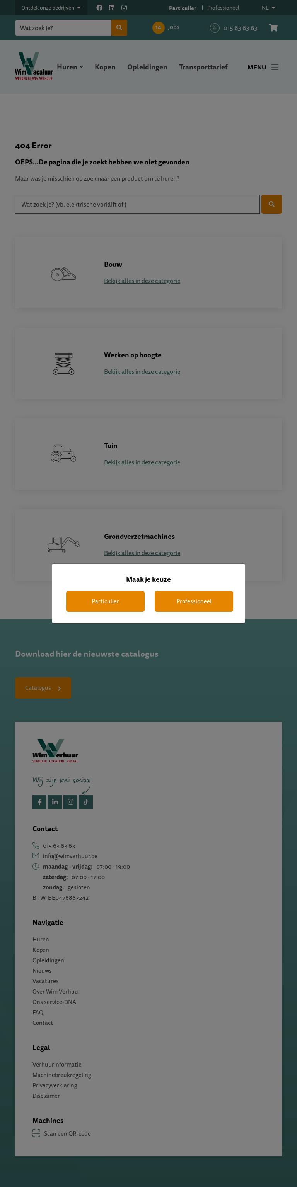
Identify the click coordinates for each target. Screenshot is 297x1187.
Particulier (105, 601)
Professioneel (194, 601)
